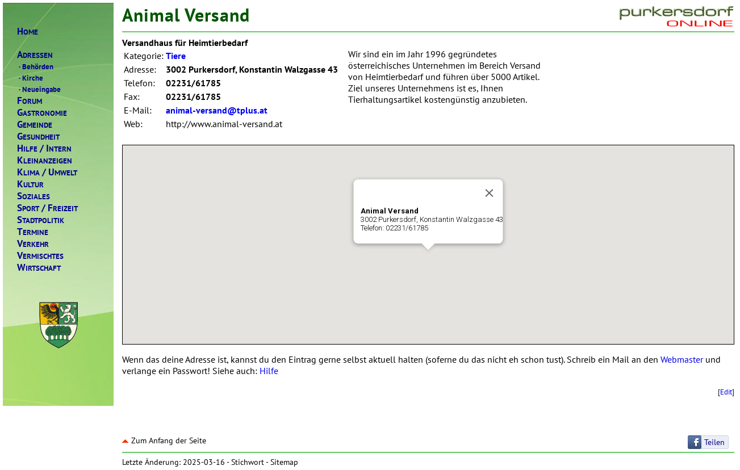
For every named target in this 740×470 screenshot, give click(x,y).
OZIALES (33, 196)
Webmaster (681, 359)
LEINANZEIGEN (44, 160)
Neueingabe (39, 89)
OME (27, 31)
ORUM (29, 101)
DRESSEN (35, 55)
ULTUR (30, 184)
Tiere (176, 55)
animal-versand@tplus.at (216, 110)
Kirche (30, 78)
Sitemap (284, 462)
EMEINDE (34, 125)
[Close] (489, 193)
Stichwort (247, 462)
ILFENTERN (44, 148)
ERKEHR (33, 244)
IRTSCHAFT (39, 268)
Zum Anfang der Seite (164, 440)
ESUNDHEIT (38, 136)
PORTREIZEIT (47, 208)
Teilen (714, 442)
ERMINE (32, 232)
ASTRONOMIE (42, 113)
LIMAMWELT (47, 172)
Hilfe (269, 370)
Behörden (35, 66)
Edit (726, 392)
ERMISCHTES (40, 256)
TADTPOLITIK (40, 220)
